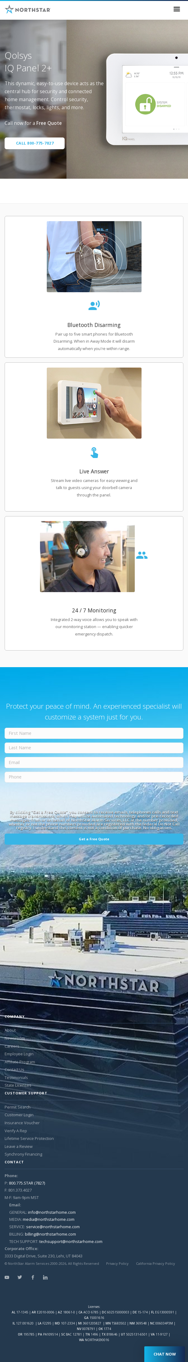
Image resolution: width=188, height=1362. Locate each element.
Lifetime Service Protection (29, 1138)
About (10, 1030)
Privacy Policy (117, 1263)
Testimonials (16, 1077)
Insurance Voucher (22, 1122)
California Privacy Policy (155, 1263)
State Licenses (18, 1085)
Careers (12, 1046)
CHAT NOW (165, 1354)
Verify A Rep (16, 1130)
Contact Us (14, 1069)
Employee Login (19, 1054)
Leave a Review (19, 1146)
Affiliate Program (20, 1062)
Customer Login (19, 1114)
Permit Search (17, 1107)
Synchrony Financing (23, 1154)
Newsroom (15, 1038)
